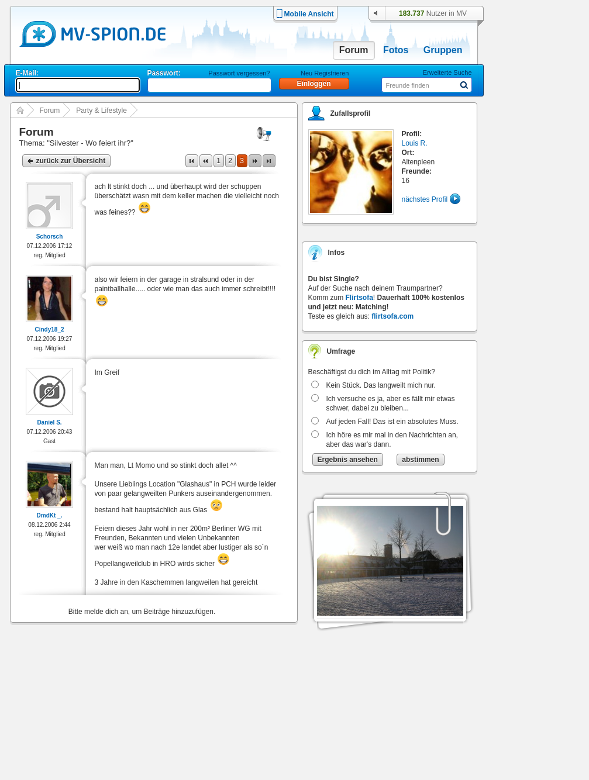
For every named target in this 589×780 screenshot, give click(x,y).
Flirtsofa (359, 298)
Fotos (396, 50)
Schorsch (49, 236)
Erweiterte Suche (447, 72)
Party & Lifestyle (101, 110)
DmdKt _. (50, 515)
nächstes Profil (425, 199)
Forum (353, 50)
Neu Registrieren (325, 73)
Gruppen (443, 50)
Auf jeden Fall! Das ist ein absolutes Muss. (392, 421)
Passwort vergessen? (239, 73)
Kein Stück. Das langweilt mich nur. (381, 385)
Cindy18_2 (49, 329)
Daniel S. (49, 422)
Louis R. (415, 143)
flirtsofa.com (392, 316)
